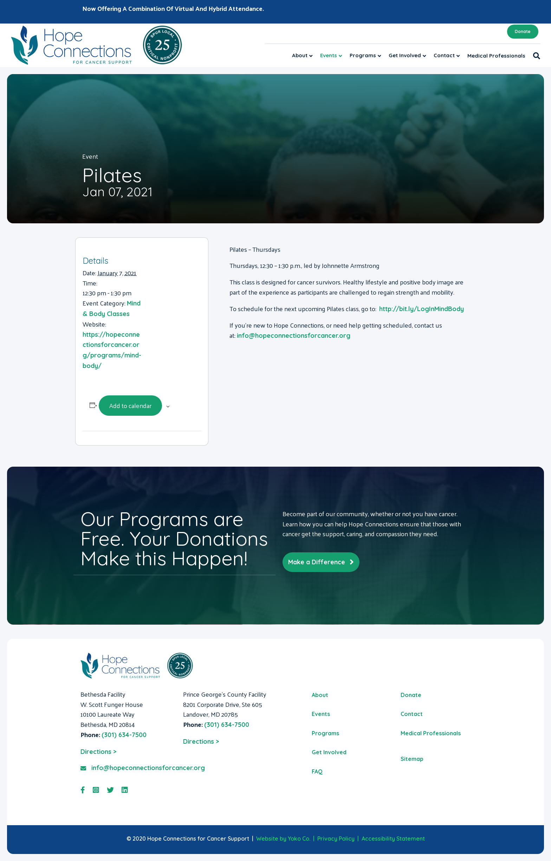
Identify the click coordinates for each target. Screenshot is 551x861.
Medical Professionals (496, 55)
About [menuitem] (320, 694)
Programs (363, 55)
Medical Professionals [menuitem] (431, 733)
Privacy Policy (336, 838)
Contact (444, 55)
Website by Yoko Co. (283, 838)
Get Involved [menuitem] (329, 752)
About (299, 55)
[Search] (534, 56)
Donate (523, 31)
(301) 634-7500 (124, 735)
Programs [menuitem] (325, 733)
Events (328, 55)
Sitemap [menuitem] (412, 758)
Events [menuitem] (321, 713)
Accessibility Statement (393, 838)
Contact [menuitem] (412, 713)
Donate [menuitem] (411, 694)
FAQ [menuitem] (317, 771)
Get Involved (405, 55)
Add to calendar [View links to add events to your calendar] (130, 405)
